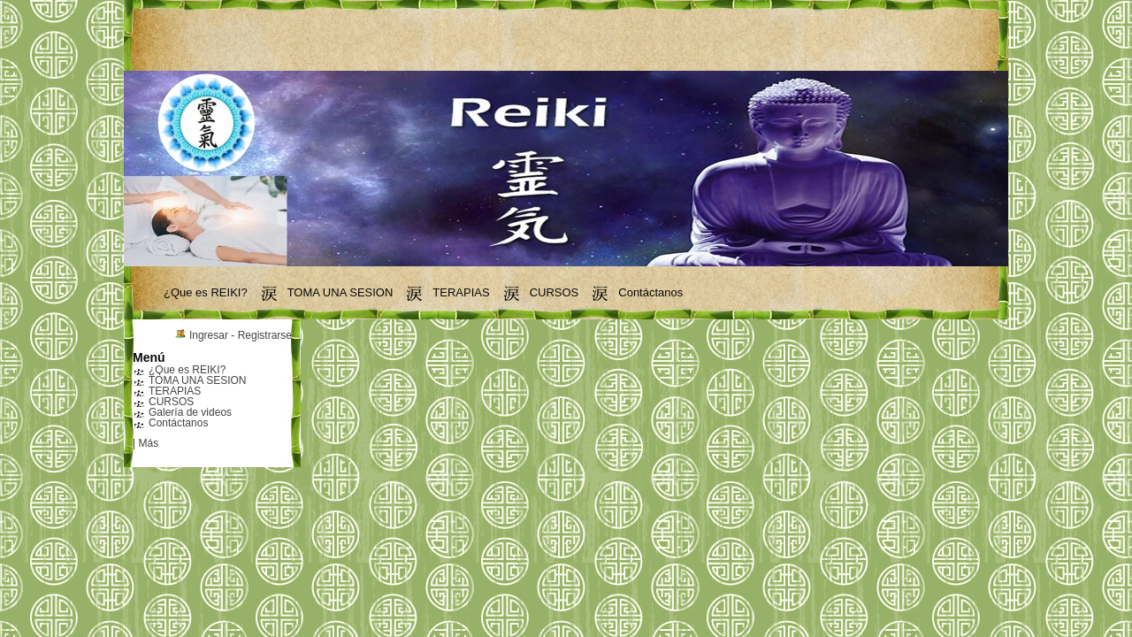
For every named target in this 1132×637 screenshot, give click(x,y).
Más (148, 443)
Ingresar (208, 335)
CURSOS (554, 292)
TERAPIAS (460, 292)
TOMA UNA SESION (340, 292)
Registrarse (265, 335)
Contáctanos (650, 292)
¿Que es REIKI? (206, 292)
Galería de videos (190, 412)
